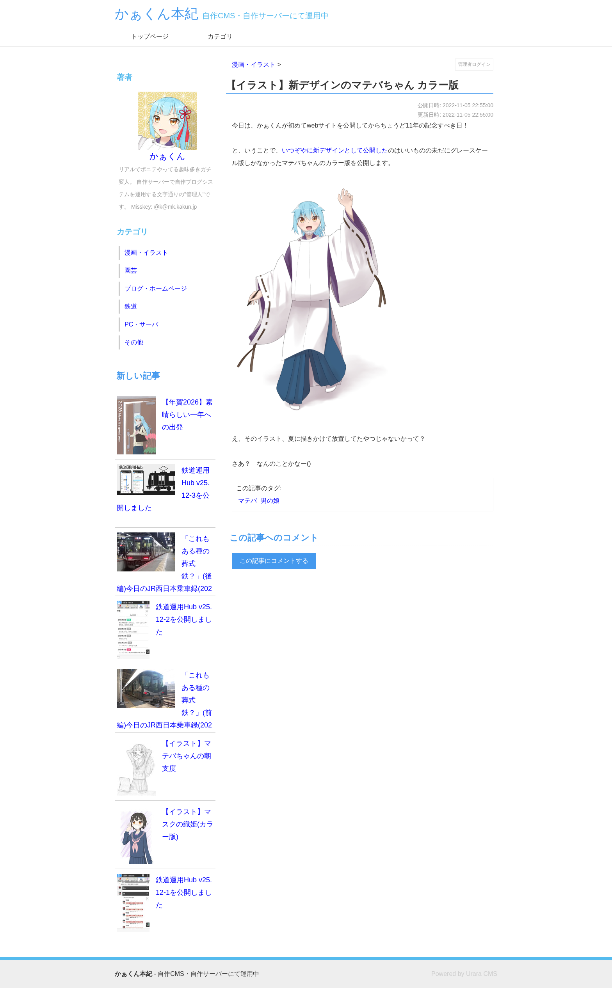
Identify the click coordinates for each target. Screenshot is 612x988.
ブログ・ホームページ (156, 288)
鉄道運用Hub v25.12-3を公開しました (163, 488)
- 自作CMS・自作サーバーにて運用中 (187, 973)
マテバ (247, 500)
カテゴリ (220, 36)
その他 (134, 342)
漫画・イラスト (254, 64)
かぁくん (167, 126)
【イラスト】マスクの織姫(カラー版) (165, 834)
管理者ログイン (474, 64)
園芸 (131, 270)
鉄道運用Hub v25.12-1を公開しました (164, 903)
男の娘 (270, 500)
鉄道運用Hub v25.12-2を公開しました (164, 630)
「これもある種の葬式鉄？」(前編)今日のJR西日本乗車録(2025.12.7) (164, 701)
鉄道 (131, 306)
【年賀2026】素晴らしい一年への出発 (165, 425)
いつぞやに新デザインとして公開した (335, 150)
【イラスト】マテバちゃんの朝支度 (164, 766)
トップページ (150, 36)
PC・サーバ (141, 324)
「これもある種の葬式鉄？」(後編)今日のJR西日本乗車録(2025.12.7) (164, 564)
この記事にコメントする (274, 560)
